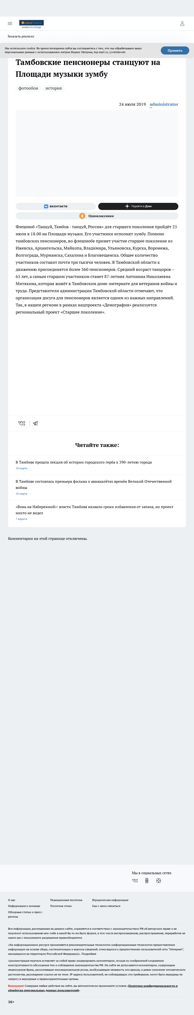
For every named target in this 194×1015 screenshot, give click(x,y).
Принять (175, 50)
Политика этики (61, 906)
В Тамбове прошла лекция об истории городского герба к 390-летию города (97, 465)
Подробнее (89, 954)
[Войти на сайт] (182, 23)
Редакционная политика (66, 900)
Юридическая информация (110, 900)
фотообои (28, 88)
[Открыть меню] (10, 23)
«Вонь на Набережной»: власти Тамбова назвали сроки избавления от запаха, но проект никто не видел (97, 513)
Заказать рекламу (21, 36)
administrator (164, 104)
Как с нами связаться (106, 906)
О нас (11, 900)
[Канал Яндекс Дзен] (138, 206)
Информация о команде (24, 906)
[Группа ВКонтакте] (56, 206)
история (54, 88)
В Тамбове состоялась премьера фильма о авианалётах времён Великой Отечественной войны (97, 488)
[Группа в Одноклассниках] (97, 215)
